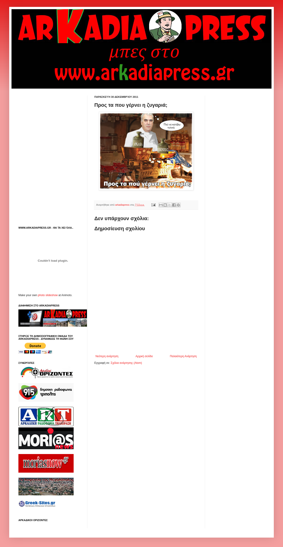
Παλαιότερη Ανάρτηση (183, 356)
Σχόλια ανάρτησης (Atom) (126, 363)
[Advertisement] (52, 124)
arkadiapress (122, 204)
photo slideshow (48, 295)
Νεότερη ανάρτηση (106, 356)
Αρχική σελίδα (144, 356)
